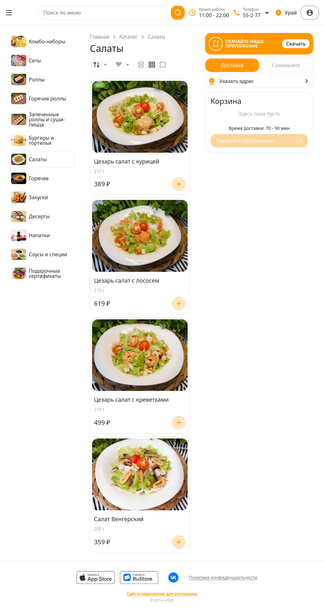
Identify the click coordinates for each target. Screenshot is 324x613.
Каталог (128, 36)
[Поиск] (178, 13)
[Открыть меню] (9, 13)
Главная (99, 36)
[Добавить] (179, 184)
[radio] (141, 64)
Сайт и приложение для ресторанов (162, 594)
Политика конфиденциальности (223, 577)
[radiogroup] (151, 64)
